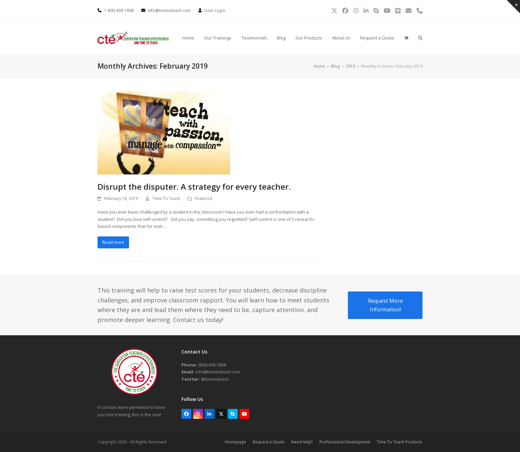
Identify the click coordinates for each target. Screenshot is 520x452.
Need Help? (302, 442)
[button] (406, 37)
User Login (214, 10)
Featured (203, 198)
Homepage (235, 442)
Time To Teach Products (399, 442)
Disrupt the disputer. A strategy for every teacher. (194, 186)
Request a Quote (269, 442)
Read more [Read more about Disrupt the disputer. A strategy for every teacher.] (113, 242)
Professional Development (344, 442)
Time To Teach (166, 198)
